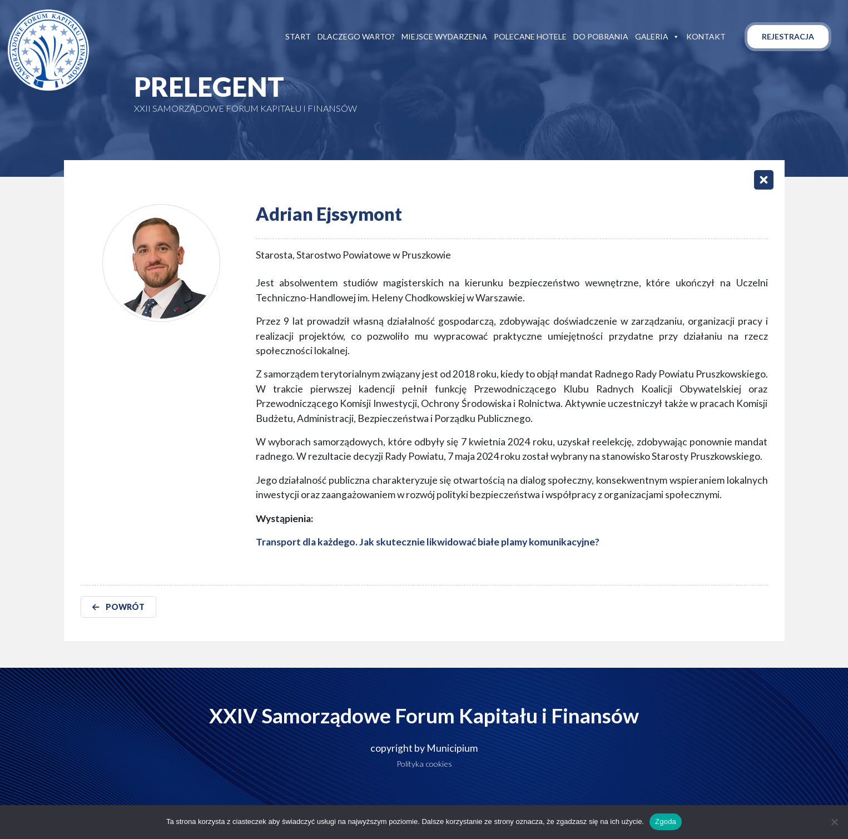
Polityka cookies (424, 763)
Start (298, 36)
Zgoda (665, 821)
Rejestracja (788, 36)
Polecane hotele (530, 36)
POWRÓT (118, 607)
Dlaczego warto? (356, 36)
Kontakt (706, 36)
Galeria (657, 37)
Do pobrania (600, 36)
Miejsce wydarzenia (444, 36)
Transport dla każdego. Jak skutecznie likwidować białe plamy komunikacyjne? (427, 542)
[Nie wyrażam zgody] (834, 821)
